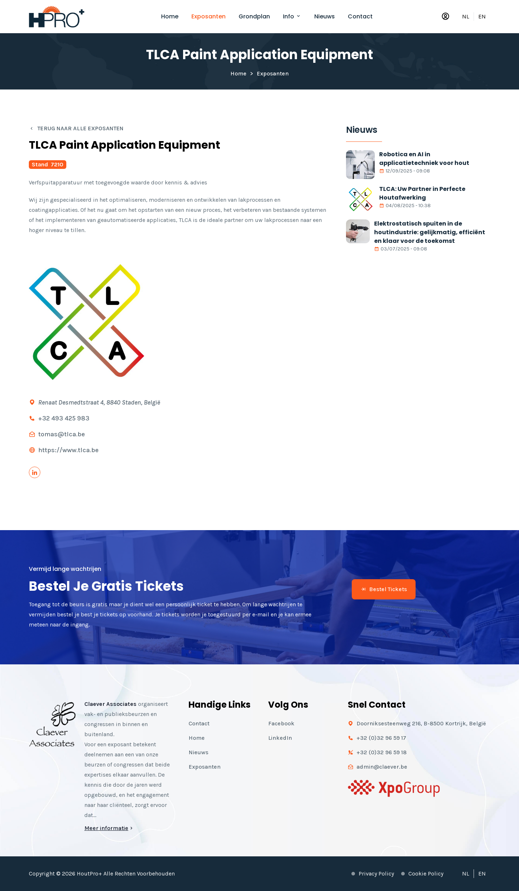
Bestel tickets (383, 589)
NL (465, 16)
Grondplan (254, 16)
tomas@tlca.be (61, 434)
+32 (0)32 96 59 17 (381, 737)
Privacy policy (376, 873)
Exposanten (208, 16)
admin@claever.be (381, 766)
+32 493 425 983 (63, 418)
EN (482, 16)
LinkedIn (280, 737)
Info (292, 16)
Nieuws (324, 16)
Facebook (281, 723)
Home (169, 16)
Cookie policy (425, 873)
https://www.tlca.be (68, 450)
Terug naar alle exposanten (76, 128)
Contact (360, 16)
